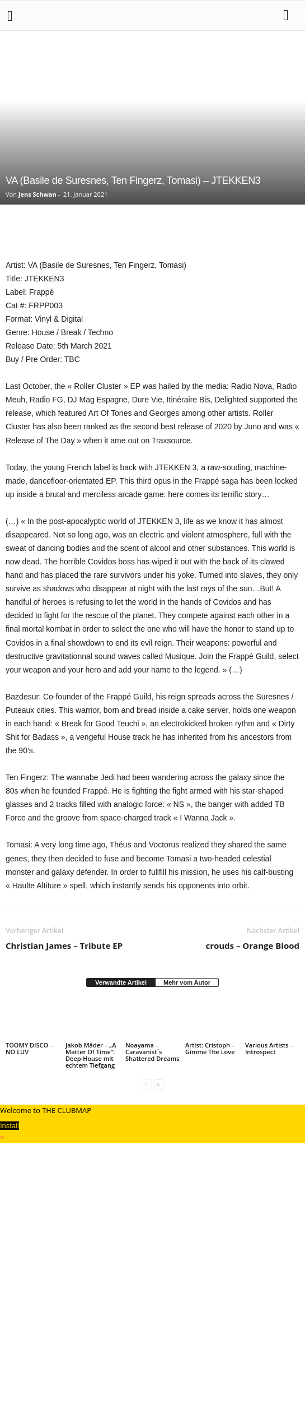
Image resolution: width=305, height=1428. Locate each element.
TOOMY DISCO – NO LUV (29, 1048)
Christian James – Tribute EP (64, 945)
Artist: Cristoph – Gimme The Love (210, 1048)
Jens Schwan (37, 194)
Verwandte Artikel (121, 982)
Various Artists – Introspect (269, 1048)
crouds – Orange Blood (252, 945)
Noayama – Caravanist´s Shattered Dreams (152, 1052)
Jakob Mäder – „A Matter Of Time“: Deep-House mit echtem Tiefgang (90, 1055)
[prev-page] (146, 1084)
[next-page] (158, 1084)
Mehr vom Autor (186, 982)
